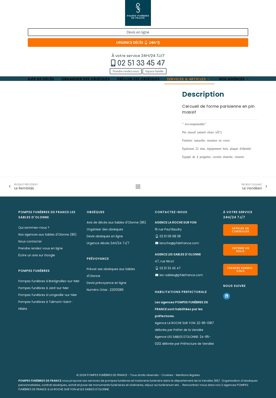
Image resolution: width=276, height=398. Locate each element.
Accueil (23, 44)
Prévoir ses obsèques (138, 30)
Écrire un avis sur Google (36, 255)
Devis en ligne (230, 8)
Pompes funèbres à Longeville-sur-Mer (47, 295)
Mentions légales (188, 375)
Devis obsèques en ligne (105, 236)
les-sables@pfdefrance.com (181, 275)
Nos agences (234, 30)
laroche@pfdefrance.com (179, 243)
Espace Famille (62, 22)
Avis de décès (41, 30)
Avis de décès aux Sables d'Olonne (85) (116, 222)
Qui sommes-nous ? (33, 227)
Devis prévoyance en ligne (106, 283)
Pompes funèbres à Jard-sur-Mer (43, 288)
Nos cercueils (76, 44)
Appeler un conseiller (240, 230)
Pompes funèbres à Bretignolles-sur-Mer (49, 281)
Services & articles (188, 30)
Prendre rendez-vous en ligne (40, 248)
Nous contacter (30, 241)
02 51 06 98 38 (170, 236)
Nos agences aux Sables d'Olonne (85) (47, 234)
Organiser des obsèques (85, 30)
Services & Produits (47, 44)
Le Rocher (98, 44)
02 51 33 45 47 (49, 14)
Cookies (167, 375)
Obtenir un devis (240, 249)
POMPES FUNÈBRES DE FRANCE (107, 375)
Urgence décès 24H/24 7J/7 (108, 243)
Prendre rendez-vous (34, 22)
